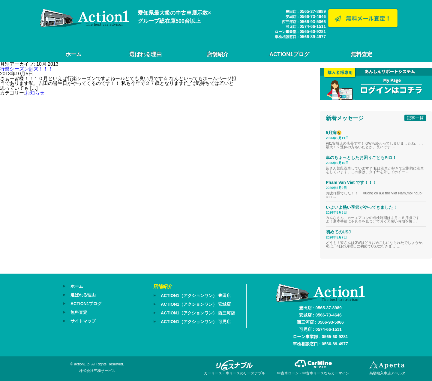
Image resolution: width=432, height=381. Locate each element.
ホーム (73, 54)
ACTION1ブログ (289, 54)
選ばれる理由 (145, 54)
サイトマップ (83, 321)
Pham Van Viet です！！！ (351, 182)
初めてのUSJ (338, 232)
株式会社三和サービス (97, 371)
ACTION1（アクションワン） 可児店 (196, 322)
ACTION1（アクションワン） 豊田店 (196, 295)
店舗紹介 (217, 54)
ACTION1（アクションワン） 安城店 (196, 304)
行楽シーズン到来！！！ (26, 68)
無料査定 (361, 54)
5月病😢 (334, 132)
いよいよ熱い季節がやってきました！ (361, 207)
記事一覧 (415, 118)
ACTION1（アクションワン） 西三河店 (198, 313)
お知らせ (34, 92)
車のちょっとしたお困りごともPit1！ (361, 157)
